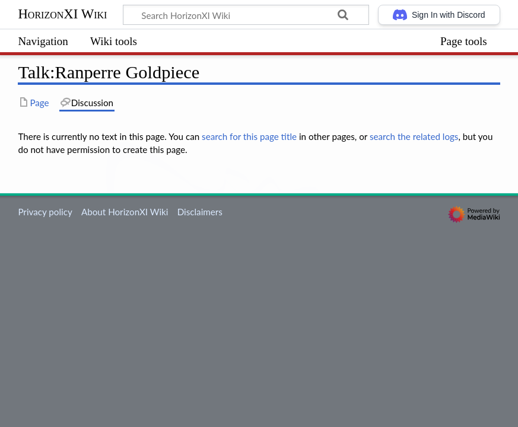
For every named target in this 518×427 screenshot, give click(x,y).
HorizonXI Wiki (62, 14)
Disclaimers (200, 211)
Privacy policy (45, 211)
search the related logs (414, 136)
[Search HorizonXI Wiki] (245, 14)
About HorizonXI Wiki (124, 211)
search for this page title (249, 136)
